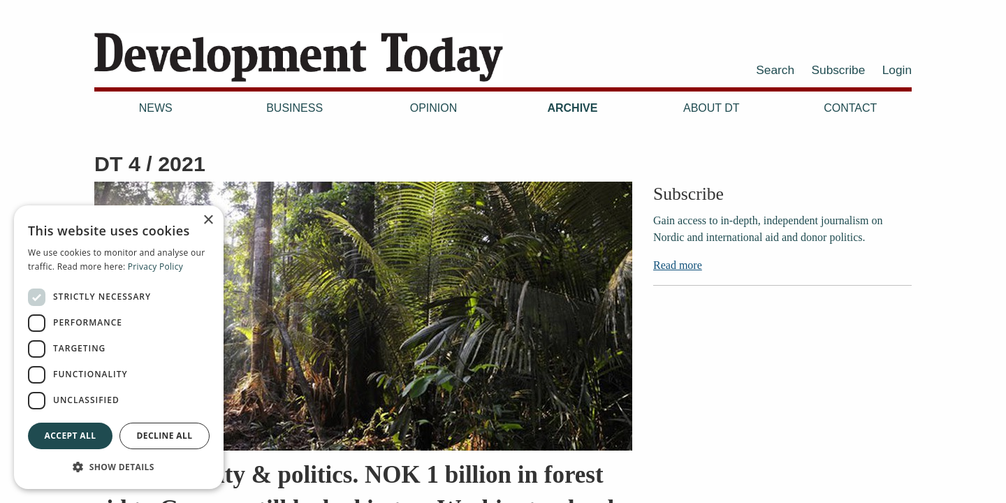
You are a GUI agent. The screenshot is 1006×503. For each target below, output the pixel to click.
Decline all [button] (165, 436)
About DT (711, 108)
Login (897, 70)
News (156, 108)
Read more (677, 265)
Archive (572, 108)
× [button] (208, 220)
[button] (119, 466)
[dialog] (119, 347)
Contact (850, 108)
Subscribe (839, 70)
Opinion (434, 108)
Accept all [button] (70, 436)
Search (775, 70)
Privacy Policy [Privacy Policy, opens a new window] (155, 266)
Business (294, 108)
